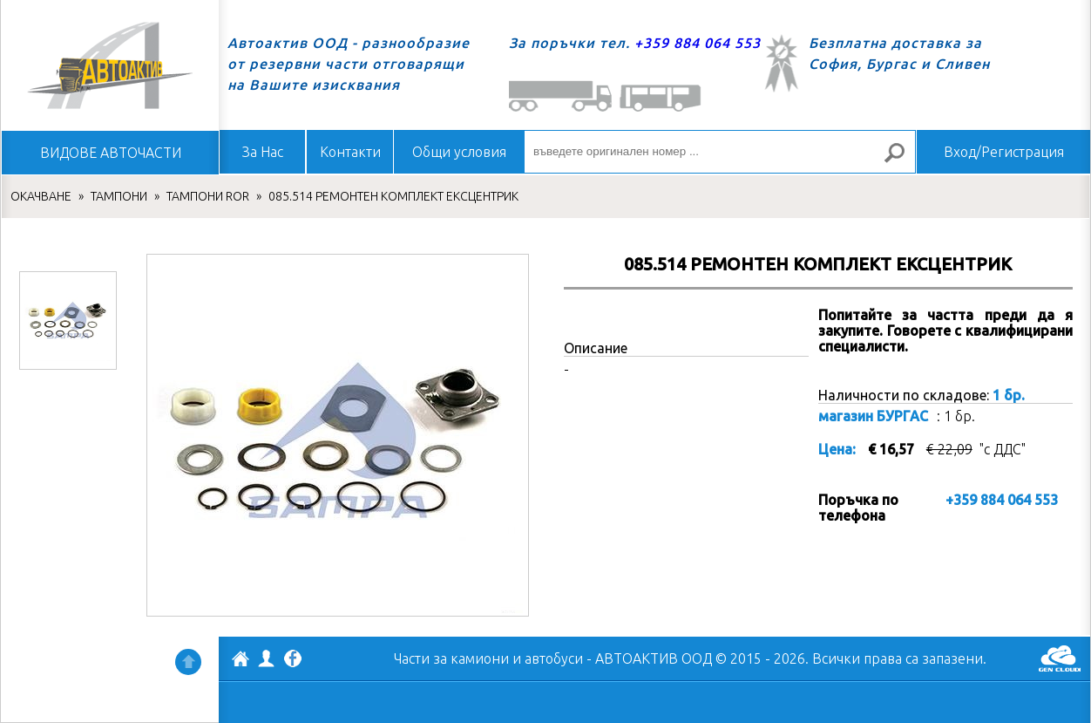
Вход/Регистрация (1004, 152)
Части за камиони (451, 658)
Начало (110, 65)
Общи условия (459, 152)
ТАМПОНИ (119, 196)
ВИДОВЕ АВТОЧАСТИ (110, 152)
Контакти (350, 152)
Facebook (293, 660)
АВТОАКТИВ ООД (240, 661)
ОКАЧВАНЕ (40, 196)
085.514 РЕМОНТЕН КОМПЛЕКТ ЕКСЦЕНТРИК (393, 196)
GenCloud (1060, 658)
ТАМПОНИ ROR (207, 196)
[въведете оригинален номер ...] (720, 152)
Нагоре (188, 662)
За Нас (262, 152)
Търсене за (902, 160)
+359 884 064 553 (697, 43)
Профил (267, 658)
